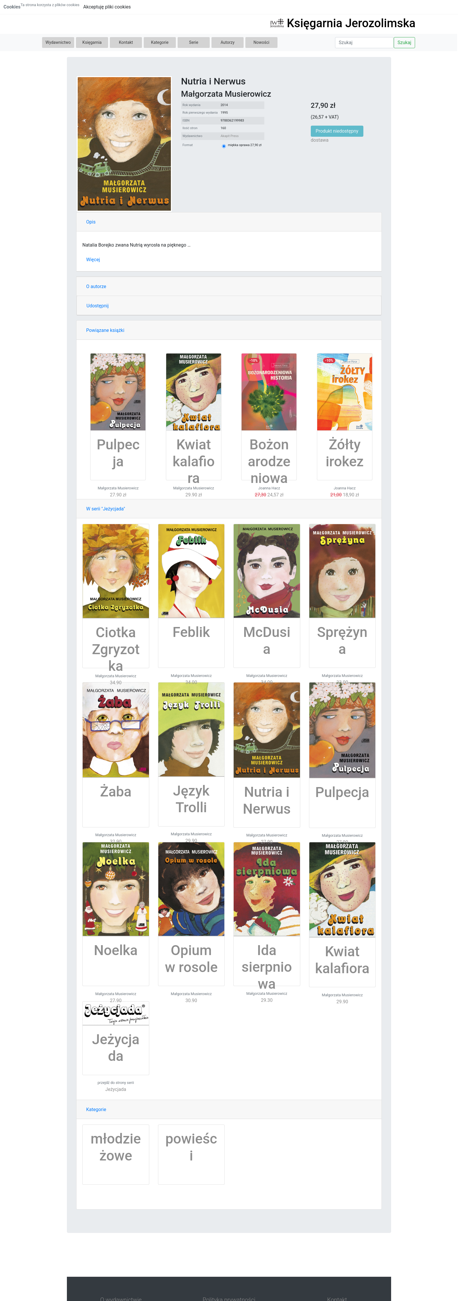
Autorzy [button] (228, 42)
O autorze (96, 286)
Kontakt (126, 42)
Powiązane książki (105, 330)
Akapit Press (230, 136)
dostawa (320, 140)
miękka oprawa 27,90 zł (244, 145)
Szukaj (404, 42)
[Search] (364, 42)
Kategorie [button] (160, 42)
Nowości (261, 42)
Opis (91, 222)
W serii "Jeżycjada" (105, 509)
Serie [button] (193, 42)
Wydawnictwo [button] (58, 42)
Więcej (93, 259)
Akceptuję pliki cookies (107, 7)
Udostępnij (97, 306)
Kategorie (96, 1109)
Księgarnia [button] (92, 42)
